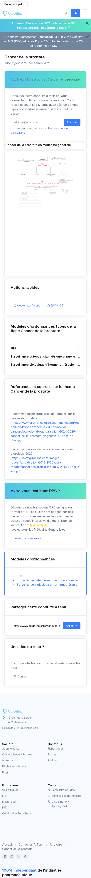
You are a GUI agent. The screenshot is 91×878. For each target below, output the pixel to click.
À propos (8, 760)
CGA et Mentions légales (17, 754)
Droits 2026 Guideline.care (20, 727)
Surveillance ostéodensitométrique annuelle (47, 580)
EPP (4, 795)
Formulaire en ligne (61, 789)
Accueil (7, 844)
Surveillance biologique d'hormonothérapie (46, 584)
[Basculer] (85, 13)
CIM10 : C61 (55, 305)
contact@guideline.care (64, 795)
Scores (52, 754)
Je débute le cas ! (55, 27)
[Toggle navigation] (15, 4)
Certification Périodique (16, 813)
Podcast (53, 760)
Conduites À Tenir (31, 844)
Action (70, 625)
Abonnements (10, 748)
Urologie (56, 844)
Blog (5, 772)
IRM (19, 576)
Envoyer (72, 122)
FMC (5, 807)
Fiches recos (55, 748)
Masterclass (9, 801)
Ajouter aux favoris (27, 305)
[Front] (13, 13)
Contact (20, 676)
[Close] (87, 23)
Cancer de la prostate (17, 849)
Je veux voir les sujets (27, 538)
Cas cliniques (10, 789)
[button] (66, 13)
